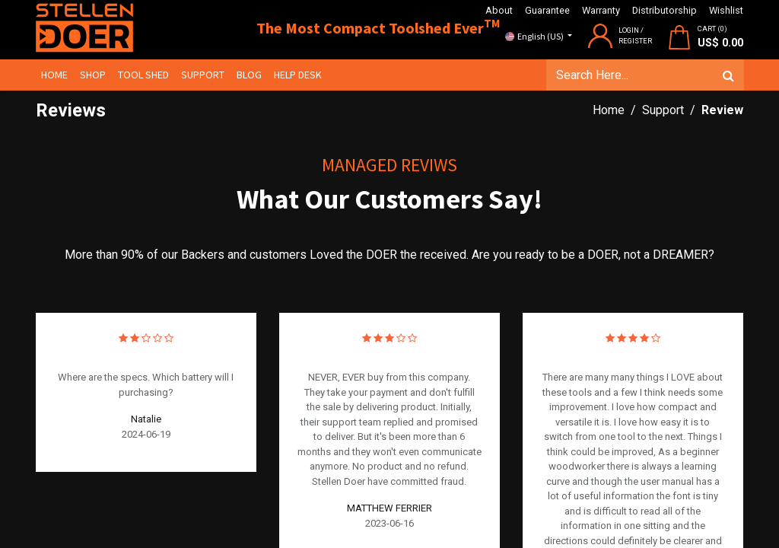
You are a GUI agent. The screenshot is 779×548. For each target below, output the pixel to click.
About (499, 10)
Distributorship (664, 10)
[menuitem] (55, 75)
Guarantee (547, 10)
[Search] (727, 75)
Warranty (601, 10)
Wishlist (726, 10)
